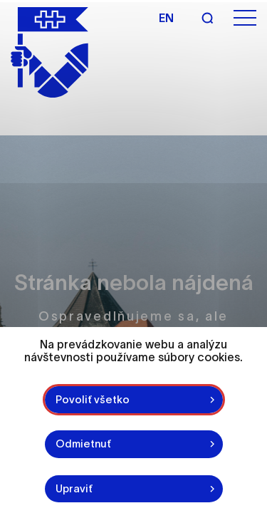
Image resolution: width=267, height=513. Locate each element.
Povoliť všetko (93, 399)
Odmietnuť (83, 443)
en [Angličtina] (166, 17)
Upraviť (74, 488)
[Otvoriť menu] (245, 18)
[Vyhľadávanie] (207, 17)
